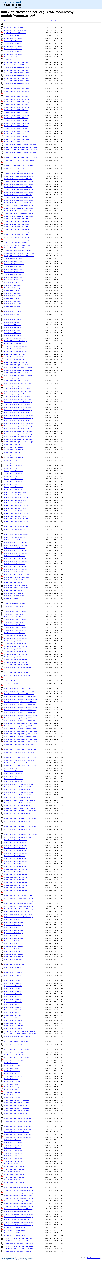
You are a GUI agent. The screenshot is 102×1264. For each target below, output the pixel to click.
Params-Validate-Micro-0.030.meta (16, 1116)
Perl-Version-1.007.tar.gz (14, 1185)
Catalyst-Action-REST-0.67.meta (16, 86)
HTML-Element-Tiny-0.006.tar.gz (16, 537)
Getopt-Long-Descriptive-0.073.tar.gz (18, 426)
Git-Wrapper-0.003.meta (12, 460)
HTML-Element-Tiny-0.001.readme (16, 495)
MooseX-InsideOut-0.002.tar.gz (15, 848)
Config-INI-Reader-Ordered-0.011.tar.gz (19, 256)
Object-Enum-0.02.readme (13, 978)
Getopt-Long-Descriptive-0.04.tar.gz (18, 394)
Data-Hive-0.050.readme (12, 317)
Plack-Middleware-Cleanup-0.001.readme (18, 1190)
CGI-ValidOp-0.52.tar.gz (13, 49)
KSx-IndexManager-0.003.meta (14, 649)
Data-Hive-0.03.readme (12, 301)
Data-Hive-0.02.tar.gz (12, 296)
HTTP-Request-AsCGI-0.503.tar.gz (16, 590)
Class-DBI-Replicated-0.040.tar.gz (17, 248)
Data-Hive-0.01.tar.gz (12, 288)
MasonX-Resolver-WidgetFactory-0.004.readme (20, 723)
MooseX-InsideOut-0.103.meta (14, 880)
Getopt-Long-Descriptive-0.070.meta (17, 412)
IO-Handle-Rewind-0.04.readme (15, 611)
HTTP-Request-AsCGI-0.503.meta (15, 585)
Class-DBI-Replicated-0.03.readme (16, 237)
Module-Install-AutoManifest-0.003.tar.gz (20, 765)
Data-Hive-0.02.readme (12, 293)
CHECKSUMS (7, 59)
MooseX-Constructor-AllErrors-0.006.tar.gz (20, 829)
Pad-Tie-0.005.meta (11, 1089)
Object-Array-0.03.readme (13, 938)
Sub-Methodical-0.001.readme (14, 1227)
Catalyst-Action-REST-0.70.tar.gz (16, 118)
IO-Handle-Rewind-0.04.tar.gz (15, 614)
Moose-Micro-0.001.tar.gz (13, 773)
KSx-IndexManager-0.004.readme (15, 659)
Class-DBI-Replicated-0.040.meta (16, 243)
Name (5, 21)
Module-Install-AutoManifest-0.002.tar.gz (20, 758)
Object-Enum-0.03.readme (13, 986)
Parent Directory (10, 25)
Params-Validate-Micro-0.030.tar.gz (17, 1121)
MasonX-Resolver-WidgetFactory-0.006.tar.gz (20, 742)
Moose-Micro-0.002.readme (13, 779)
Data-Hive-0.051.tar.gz (12, 327)
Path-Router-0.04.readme (13, 1142)
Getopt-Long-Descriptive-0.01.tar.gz (18, 370)
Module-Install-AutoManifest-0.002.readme (20, 755)
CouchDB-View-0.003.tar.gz (14, 280)
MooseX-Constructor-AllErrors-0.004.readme (20, 811)
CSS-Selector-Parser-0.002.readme (16, 73)
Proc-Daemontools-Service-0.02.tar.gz (18, 1225)
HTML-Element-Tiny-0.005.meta (15, 524)
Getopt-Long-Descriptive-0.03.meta (17, 381)
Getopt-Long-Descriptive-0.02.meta (17, 373)
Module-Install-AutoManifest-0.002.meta (19, 752)
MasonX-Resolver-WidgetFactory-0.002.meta (20, 704)
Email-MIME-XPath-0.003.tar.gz (15, 351)
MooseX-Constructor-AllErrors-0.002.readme (20, 795)
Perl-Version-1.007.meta (13, 1180)
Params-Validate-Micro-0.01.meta (16, 1100)
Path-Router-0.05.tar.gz (13, 1153)
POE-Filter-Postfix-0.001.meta (15, 1039)
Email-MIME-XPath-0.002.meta (14, 343)
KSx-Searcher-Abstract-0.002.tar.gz (17, 678)
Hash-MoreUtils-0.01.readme (14, 596)
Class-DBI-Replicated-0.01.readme (16, 221)
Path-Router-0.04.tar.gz (13, 1145)
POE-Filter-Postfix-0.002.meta (15, 1047)
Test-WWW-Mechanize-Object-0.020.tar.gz (19, 1251)
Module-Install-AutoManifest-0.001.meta (19, 744)
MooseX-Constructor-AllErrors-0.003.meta (19, 800)
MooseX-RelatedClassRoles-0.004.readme (18, 906)
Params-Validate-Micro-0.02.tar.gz (17, 1113)
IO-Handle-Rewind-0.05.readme (15, 619)
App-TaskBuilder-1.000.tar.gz (15, 33)
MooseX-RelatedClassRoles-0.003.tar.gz (18, 901)
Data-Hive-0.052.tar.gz (12, 335)
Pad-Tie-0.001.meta (11, 1063)
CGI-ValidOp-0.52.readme (13, 46)
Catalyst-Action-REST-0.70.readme (16, 115)
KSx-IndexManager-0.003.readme (15, 651)
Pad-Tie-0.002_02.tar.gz (13, 1076)
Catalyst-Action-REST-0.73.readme (16, 139)
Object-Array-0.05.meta (12, 951)
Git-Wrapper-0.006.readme (13, 487)
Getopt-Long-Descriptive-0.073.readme (18, 423)
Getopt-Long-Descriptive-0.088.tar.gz (18, 442)
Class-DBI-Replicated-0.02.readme (16, 229)
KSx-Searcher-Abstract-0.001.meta (16, 665)
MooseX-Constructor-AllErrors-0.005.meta (19, 816)
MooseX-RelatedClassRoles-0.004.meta (18, 904)
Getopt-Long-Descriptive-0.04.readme (18, 391)
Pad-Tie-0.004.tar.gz (12, 1087)
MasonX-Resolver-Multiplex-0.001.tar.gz (19, 694)
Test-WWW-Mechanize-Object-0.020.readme (19, 1249)
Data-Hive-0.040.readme (12, 309)
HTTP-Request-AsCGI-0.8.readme (15, 558)
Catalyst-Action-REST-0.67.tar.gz (16, 91)
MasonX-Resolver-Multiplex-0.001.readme (19, 691)
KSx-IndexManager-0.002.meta (14, 641)
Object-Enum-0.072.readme (13, 1026)
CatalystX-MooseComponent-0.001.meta (18, 171)
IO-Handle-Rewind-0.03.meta (14, 601)
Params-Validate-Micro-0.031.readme (17, 1126)
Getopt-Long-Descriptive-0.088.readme (18, 439)
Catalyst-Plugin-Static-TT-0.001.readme (19, 160)
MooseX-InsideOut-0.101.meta (14, 864)
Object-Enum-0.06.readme (13, 1010)
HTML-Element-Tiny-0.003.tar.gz (16, 513)
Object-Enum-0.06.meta (12, 1007)
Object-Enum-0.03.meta (12, 983)
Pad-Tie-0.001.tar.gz (12, 1065)
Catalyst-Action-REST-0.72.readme (16, 131)
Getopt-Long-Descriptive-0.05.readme (18, 399)
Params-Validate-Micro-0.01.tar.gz (17, 1105)
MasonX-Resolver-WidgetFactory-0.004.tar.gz (20, 726)
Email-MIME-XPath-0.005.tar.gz (15, 362)
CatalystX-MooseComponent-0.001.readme (18, 173)
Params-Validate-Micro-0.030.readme (17, 1119)
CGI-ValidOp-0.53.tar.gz (13, 57)
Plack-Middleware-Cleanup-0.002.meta (18, 1196)
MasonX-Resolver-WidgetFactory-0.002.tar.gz (20, 710)
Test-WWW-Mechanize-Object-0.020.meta (18, 1246)
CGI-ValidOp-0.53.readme (13, 54)
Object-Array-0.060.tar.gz (14, 965)
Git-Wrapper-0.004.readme (13, 471)
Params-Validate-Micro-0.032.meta (16, 1132)
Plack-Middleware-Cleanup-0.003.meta (18, 1203)
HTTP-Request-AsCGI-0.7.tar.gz (15, 553)
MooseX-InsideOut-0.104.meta (14, 888)
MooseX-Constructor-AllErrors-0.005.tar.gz (20, 821)
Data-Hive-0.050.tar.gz (12, 319)
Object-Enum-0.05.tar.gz (13, 1004)
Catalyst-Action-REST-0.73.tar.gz (16, 142)
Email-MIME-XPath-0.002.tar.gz (15, 346)
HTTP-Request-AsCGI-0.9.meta (14, 564)
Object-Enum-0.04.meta (12, 991)
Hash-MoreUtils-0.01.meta (13, 593)
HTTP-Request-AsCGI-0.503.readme (16, 588)
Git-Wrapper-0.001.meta (12, 444)
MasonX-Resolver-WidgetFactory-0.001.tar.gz (20, 702)
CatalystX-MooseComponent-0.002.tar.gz (18, 184)
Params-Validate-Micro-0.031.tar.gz (17, 1129)
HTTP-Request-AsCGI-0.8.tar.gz (15, 561)
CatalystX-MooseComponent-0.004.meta (18, 195)
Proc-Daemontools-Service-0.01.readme (18, 1214)
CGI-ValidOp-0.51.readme (13, 38)
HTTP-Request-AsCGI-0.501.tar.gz (16, 577)
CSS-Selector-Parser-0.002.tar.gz (16, 75)
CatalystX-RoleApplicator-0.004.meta (18, 203)
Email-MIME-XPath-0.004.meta (14, 354)
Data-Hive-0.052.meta (12, 330)
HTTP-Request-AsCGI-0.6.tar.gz (15, 545)
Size (62, 21)
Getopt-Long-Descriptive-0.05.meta (17, 396)
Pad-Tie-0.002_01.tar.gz (13, 1073)
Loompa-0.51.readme (11, 683)
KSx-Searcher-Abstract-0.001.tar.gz (17, 670)
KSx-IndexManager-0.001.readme (15, 635)
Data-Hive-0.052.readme (12, 333)
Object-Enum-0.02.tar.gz (13, 980)
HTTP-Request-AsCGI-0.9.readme (15, 566)
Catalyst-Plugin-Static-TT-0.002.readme (19, 166)
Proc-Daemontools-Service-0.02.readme (18, 1222)
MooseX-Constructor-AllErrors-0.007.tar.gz (20, 837)
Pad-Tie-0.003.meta (11, 1079)
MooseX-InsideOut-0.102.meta (14, 872)
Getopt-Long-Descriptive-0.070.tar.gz (18, 418)
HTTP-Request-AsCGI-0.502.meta (15, 580)
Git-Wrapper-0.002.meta (12, 452)
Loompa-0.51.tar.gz (11, 686)
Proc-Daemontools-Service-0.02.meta (17, 1219)
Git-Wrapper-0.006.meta (12, 484)
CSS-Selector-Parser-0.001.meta (16, 62)
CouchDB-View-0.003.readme (14, 277)
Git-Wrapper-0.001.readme (13, 447)
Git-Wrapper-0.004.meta (12, 468)
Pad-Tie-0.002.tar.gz (12, 1071)
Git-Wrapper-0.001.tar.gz (13, 450)
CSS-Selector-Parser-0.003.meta (16, 78)
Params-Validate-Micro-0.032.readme (17, 1134)
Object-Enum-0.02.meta (12, 975)
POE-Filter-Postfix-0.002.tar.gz (16, 1052)
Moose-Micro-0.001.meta (12, 768)
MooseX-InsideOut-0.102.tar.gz (15, 877)
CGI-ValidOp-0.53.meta (12, 51)
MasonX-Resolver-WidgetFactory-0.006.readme (20, 739)
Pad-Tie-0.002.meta (11, 1068)
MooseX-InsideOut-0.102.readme (15, 874)
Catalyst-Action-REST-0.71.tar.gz (16, 126)
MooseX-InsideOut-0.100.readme (15, 858)
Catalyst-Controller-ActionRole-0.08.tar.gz (20, 158)
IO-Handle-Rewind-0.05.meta (14, 617)
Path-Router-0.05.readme (13, 1150)
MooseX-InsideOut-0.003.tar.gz (15, 853)
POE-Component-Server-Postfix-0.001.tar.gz (20, 1036)
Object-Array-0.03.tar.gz (13, 941)
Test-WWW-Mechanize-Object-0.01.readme (18, 1241)
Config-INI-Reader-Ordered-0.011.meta (18, 250)
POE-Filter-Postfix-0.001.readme (16, 1042)
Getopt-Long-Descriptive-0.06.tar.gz (18, 410)
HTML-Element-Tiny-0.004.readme (16, 519)
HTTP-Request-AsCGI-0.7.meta (14, 548)
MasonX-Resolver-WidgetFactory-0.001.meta (20, 696)
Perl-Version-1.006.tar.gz (14, 1177)
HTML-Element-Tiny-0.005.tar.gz (16, 529)
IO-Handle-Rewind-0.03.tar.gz (15, 606)
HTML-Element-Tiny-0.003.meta (15, 508)
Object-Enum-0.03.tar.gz (13, 988)
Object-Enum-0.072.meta (12, 1023)
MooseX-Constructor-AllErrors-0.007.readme (20, 834)
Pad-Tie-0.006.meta (11, 1095)
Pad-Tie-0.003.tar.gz (12, 1081)
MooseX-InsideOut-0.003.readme (15, 850)
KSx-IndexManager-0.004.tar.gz (15, 662)
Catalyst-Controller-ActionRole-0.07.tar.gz (20, 150)
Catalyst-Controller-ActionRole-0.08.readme (20, 155)
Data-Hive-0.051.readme (12, 325)
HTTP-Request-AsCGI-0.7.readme (15, 550)
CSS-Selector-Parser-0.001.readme (16, 65)
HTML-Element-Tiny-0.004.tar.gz (16, 521)
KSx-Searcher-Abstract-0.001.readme (17, 667)
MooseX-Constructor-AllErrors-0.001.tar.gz (20, 789)
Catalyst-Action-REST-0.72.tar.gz (16, 134)
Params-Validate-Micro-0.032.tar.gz (17, 1137)
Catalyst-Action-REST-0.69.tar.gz (16, 110)
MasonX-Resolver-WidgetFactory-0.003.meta (20, 712)
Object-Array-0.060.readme (14, 962)
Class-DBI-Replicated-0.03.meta (16, 235)
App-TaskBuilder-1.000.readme (15, 30)
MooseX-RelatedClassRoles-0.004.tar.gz (18, 909)
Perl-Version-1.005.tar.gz (14, 1169)
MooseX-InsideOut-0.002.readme (15, 845)
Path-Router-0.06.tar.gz (13, 1161)
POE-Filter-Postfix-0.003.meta (15, 1055)
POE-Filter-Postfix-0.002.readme (16, 1050)
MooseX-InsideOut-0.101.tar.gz (15, 869)
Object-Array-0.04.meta (12, 943)
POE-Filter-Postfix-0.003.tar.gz (16, 1060)
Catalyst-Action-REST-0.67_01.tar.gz (18, 94)
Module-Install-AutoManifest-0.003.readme (20, 763)
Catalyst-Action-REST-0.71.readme (16, 123)
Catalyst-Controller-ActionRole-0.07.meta (20, 144)
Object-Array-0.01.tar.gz (13, 925)
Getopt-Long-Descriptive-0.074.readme (18, 431)
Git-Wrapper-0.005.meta (12, 476)
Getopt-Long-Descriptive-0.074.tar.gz (18, 434)
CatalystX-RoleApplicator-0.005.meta (18, 211)
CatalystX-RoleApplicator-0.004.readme (18, 205)
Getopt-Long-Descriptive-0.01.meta (17, 365)
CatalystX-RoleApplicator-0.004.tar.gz (18, 208)
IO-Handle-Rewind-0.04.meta (14, 609)
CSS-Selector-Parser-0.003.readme (16, 81)
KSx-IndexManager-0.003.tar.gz (15, 654)
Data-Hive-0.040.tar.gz (12, 312)
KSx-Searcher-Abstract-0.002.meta (16, 673)
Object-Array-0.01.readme (13, 922)
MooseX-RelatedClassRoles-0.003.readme (18, 898)
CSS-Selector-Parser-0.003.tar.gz (16, 83)
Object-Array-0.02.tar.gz (13, 933)
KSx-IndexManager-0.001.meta (14, 633)
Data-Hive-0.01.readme (12, 285)
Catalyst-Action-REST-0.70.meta (16, 112)
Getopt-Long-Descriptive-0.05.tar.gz (18, 402)
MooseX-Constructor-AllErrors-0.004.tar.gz (20, 813)
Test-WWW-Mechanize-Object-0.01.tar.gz (18, 1243)
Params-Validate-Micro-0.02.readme (17, 1111)
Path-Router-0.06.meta (12, 1156)
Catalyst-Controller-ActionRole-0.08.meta (20, 152)
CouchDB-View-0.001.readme (14, 261)
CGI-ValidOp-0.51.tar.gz (13, 41)
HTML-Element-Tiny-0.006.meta (15, 532)
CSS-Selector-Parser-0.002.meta (16, 70)
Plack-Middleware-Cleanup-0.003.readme (18, 1206)
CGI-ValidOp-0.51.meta (12, 35)
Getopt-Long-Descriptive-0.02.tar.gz (18, 378)
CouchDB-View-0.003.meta (13, 274)
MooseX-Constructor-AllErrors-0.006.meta (19, 824)
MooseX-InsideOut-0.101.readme (15, 866)
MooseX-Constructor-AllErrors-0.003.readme (20, 803)
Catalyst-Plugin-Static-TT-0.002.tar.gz (19, 168)
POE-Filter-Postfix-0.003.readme (16, 1057)
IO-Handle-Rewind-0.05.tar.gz (15, 622)
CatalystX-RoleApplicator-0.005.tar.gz (18, 216)
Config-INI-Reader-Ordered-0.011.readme (19, 253)
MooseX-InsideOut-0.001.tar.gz (15, 842)
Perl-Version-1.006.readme (14, 1174)
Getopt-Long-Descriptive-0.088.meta (17, 436)
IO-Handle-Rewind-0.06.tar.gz (15, 630)
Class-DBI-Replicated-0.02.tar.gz (16, 232)
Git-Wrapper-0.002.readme (13, 455)
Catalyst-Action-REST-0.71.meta (16, 120)
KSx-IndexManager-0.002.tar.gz (15, 646)
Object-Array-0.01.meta (12, 919)
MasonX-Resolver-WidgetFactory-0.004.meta (20, 720)
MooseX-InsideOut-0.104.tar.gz (15, 893)
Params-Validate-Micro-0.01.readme (17, 1103)
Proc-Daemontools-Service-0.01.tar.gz (18, 1217)
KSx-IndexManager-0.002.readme (15, 643)
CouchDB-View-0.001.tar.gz (14, 264)
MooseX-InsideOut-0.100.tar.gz (15, 861)
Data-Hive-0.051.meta (12, 322)
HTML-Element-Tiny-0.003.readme (16, 511)
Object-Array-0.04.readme (13, 946)
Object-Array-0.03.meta (12, 935)
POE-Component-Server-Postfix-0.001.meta (19, 1031)
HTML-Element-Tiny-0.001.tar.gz (16, 497)
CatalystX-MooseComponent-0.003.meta (18, 187)
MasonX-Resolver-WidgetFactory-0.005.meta (20, 728)
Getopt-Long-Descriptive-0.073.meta (17, 420)
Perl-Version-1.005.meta (13, 1164)
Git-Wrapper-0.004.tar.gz (13, 473)
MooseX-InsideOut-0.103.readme (15, 882)
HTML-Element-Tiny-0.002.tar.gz (16, 505)
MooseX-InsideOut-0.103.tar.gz (15, 885)
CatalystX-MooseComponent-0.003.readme (18, 189)
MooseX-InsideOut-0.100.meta (14, 856)
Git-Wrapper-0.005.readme (13, 479)
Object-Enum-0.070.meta (12, 1015)
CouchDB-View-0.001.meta (13, 258)
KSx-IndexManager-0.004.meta (14, 657)
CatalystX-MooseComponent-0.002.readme (18, 181)
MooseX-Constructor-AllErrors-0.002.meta (19, 792)
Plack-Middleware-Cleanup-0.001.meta (18, 1188)
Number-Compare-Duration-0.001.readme (18, 914)
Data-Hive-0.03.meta (11, 298)
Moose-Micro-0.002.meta (12, 776)
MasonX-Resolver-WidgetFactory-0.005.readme (20, 731)
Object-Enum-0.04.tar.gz (13, 996)
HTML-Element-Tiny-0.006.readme (16, 535)
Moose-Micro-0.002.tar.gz (13, 781)
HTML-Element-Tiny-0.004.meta (15, 516)
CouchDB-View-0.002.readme (14, 269)
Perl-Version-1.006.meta (13, 1172)
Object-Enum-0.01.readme (13, 970)
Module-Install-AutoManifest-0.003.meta (19, 760)
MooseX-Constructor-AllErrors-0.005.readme (20, 819)
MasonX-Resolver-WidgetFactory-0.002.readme (20, 707)
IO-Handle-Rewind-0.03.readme (15, 604)
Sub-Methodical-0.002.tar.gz (14, 1235)
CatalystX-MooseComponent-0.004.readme (18, 197)
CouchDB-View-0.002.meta (13, 266)
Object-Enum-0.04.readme (13, 994)
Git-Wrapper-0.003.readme (13, 463)
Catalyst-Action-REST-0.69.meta (16, 104)
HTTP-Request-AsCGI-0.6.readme (15, 542)
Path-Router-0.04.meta (12, 1140)
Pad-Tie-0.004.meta (11, 1084)
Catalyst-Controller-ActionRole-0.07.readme (20, 147)
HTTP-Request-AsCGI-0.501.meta (15, 572)
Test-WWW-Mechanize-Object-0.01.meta (18, 1238)
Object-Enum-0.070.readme (13, 1018)
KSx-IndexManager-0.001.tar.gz (15, 638)
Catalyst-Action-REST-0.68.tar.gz (16, 102)
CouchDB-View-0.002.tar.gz (14, 272)
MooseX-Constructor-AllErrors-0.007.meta (19, 832)
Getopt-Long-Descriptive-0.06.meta (17, 404)
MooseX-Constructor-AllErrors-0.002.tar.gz (20, 797)
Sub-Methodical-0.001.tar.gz (14, 1230)
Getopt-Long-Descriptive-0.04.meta (17, 389)
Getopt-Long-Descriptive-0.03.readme (18, 383)
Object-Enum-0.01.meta (12, 967)
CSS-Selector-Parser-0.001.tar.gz (16, 67)
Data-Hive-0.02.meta (11, 290)
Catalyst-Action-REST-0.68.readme (16, 99)
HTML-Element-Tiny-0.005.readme (16, 527)
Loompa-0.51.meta (10, 681)
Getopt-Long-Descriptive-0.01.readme (18, 367)
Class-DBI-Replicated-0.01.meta (16, 219)
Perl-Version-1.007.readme (14, 1182)
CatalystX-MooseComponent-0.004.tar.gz (18, 200)
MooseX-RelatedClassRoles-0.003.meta (18, 896)
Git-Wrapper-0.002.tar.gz (13, 458)
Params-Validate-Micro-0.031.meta (16, 1124)
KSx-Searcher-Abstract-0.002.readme (17, 675)
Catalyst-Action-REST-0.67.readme (16, 89)
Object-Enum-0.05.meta (12, 999)
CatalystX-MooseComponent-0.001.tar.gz (18, 176)
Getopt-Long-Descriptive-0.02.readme (18, 375)
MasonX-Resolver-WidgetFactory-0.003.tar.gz (20, 718)
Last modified (50, 21)
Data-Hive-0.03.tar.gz (12, 304)
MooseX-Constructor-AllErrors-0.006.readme (20, 827)
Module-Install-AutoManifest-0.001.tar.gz (20, 750)
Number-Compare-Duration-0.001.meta (17, 911)
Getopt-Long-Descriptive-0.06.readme (18, 407)
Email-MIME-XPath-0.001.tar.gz (15, 341)
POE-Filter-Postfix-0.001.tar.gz (16, 1044)
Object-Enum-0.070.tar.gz (13, 1020)
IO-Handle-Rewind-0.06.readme (15, 627)
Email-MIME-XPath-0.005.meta (14, 359)
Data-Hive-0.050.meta (12, 314)
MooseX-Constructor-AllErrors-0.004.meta (19, 808)
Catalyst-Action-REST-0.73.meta (16, 136)
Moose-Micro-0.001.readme (13, 771)
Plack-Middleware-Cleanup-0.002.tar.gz (18, 1201)
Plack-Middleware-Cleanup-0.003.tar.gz (18, 1209)
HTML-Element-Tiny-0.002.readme (16, 503)
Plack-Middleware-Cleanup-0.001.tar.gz (18, 1193)
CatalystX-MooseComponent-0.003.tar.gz (18, 192)
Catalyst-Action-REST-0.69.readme (16, 107)
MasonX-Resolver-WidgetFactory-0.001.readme (20, 699)
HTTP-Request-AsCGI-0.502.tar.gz (16, 582)
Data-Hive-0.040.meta (12, 306)
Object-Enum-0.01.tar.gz (13, 973)
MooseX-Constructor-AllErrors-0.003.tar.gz (20, 805)
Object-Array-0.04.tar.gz (13, 949)
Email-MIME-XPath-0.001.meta (14, 338)
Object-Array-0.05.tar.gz (13, 957)
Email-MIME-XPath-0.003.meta (14, 349)
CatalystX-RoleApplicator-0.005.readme (18, 213)
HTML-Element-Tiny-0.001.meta (15, 492)
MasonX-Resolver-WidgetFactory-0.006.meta (20, 736)
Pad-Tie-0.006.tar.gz (12, 1097)
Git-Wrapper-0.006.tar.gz (13, 489)
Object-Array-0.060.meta (13, 959)
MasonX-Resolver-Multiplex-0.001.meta (18, 688)
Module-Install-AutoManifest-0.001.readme (20, 747)
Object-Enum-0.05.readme (13, 1002)
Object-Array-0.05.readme (13, 954)
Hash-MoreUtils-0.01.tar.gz (14, 598)
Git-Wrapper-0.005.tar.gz (13, 481)
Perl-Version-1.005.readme (14, 1166)
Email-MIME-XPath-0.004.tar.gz (15, 357)
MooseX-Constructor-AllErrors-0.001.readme (20, 787)
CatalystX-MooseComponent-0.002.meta (18, 179)
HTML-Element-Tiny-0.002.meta (15, 500)
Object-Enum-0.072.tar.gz (13, 1028)
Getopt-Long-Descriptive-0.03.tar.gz (18, 386)
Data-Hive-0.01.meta (11, 282)
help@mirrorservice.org (94, 1258)
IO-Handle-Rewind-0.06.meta (14, 625)
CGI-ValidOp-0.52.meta (12, 43)
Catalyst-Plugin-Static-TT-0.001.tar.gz (19, 163)
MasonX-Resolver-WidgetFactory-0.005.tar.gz (20, 734)
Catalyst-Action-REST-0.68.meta (16, 97)
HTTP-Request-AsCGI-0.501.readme (16, 574)
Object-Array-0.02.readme (13, 930)
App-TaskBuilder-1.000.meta (14, 27)
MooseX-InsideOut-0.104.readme (15, 890)
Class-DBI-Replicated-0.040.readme (17, 245)
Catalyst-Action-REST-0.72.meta (16, 128)
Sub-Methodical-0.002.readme (14, 1233)
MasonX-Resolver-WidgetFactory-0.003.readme (20, 715)
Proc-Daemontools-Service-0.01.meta (17, 1211)
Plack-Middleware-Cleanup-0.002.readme (18, 1198)
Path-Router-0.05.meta (12, 1148)
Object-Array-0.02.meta (12, 927)
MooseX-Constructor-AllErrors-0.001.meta (19, 784)
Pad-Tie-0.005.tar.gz (12, 1092)
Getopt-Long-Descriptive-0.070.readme (18, 415)
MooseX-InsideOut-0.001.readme (15, 840)
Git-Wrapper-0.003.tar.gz (13, 465)
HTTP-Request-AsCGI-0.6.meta (14, 540)
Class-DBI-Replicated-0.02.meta (16, 227)
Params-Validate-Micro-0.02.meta (16, 1108)
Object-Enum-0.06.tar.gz (13, 1012)
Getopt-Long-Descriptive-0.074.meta (17, 428)
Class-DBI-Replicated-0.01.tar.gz (16, 224)
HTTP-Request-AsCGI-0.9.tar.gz (15, 569)
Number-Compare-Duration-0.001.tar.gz (18, 917)
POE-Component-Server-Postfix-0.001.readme (20, 1034)
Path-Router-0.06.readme (13, 1158)
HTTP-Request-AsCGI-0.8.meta (14, 556)
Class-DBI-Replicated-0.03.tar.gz (16, 240)
